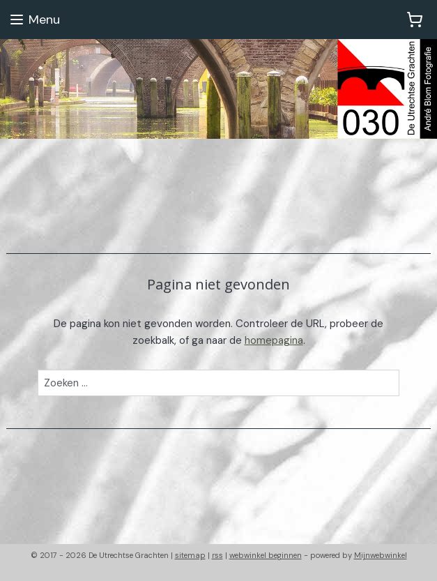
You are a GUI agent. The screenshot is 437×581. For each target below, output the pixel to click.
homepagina (274, 340)
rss (217, 555)
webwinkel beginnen (265, 555)
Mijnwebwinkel (380, 555)
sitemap (190, 555)
